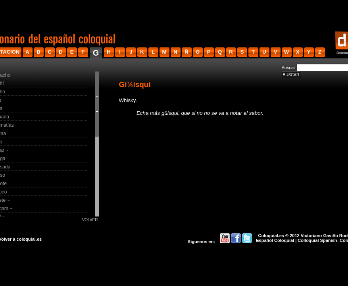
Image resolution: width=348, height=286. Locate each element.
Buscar (288, 67)
